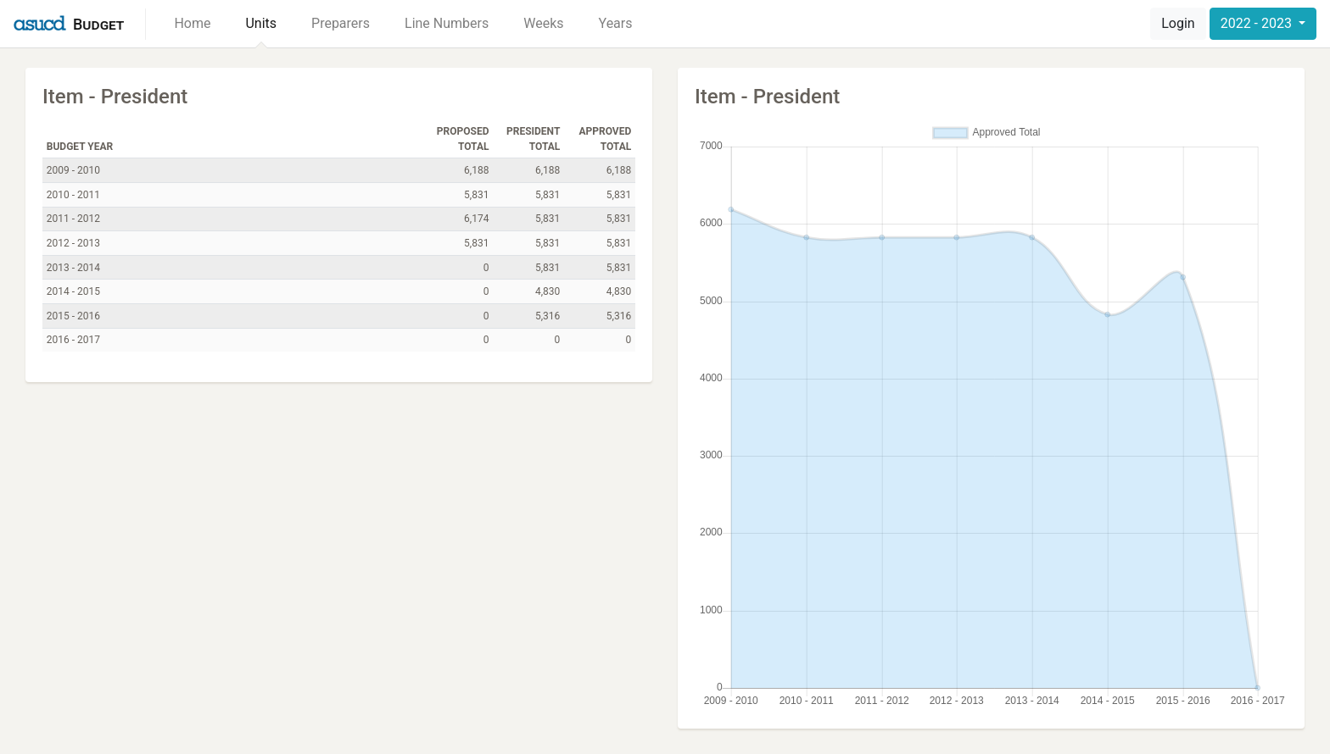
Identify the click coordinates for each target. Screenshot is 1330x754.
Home (192, 23)
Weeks (543, 23)
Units (261, 23)
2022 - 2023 (1258, 23)
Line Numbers (447, 23)
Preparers (340, 23)
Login (1177, 23)
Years (616, 23)
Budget (98, 24)
